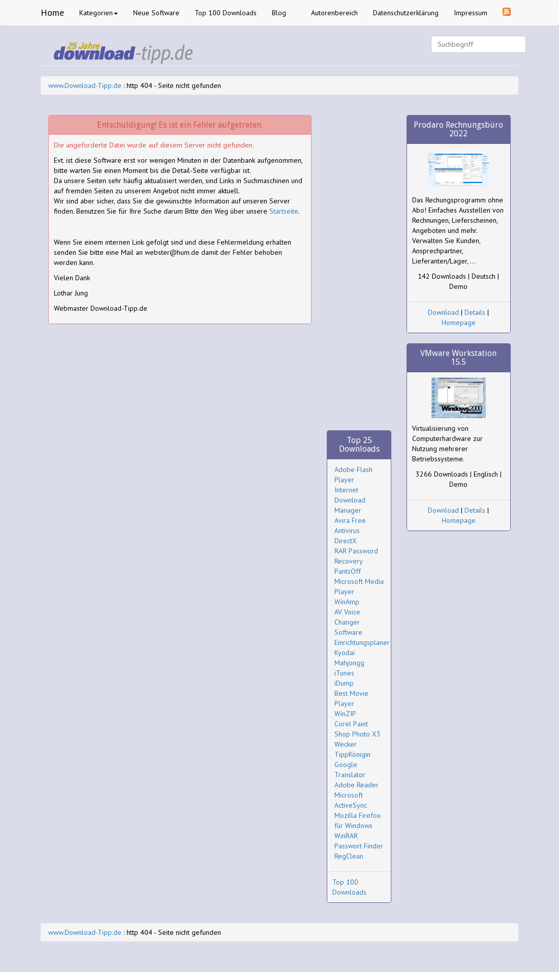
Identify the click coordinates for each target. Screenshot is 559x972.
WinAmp (346, 601)
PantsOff (347, 571)
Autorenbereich (334, 12)
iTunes (344, 673)
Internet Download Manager (349, 500)
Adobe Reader (356, 784)
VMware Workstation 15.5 (458, 357)
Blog (279, 12)
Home (52, 12)
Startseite (283, 211)
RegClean (348, 856)
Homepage (459, 322)
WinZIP (345, 713)
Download (443, 312)
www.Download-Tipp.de (84, 85)
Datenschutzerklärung (406, 12)
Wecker (345, 744)
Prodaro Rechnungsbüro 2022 (458, 129)
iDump (344, 683)
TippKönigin (352, 754)
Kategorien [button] (98, 12)
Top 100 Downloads (226, 12)
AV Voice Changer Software (348, 622)
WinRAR (346, 835)
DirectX (345, 540)
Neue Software (156, 12)
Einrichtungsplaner (362, 642)
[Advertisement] (359, 267)
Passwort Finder (358, 845)
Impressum (470, 12)
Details (474, 312)
